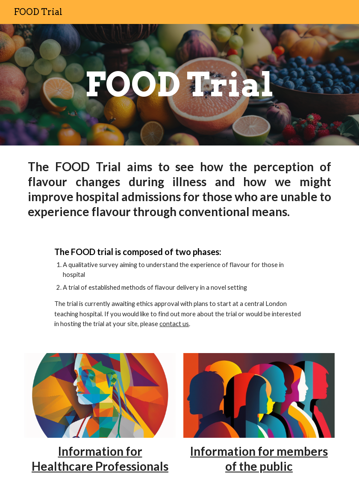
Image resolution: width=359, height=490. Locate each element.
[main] (179, 84)
